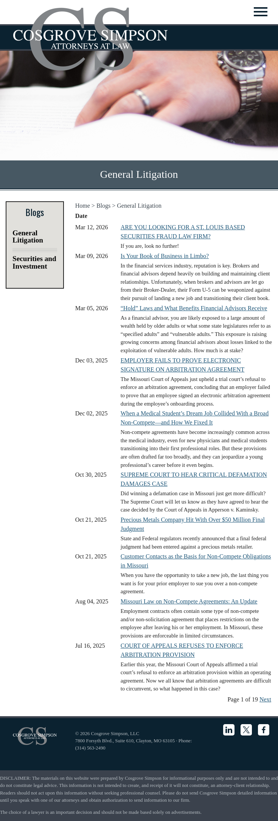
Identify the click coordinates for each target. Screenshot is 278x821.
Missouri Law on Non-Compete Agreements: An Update (189, 601)
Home (82, 205)
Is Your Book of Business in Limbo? (165, 256)
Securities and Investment (34, 262)
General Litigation (139, 205)
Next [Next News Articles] (265, 699)
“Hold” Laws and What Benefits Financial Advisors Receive (194, 308)
